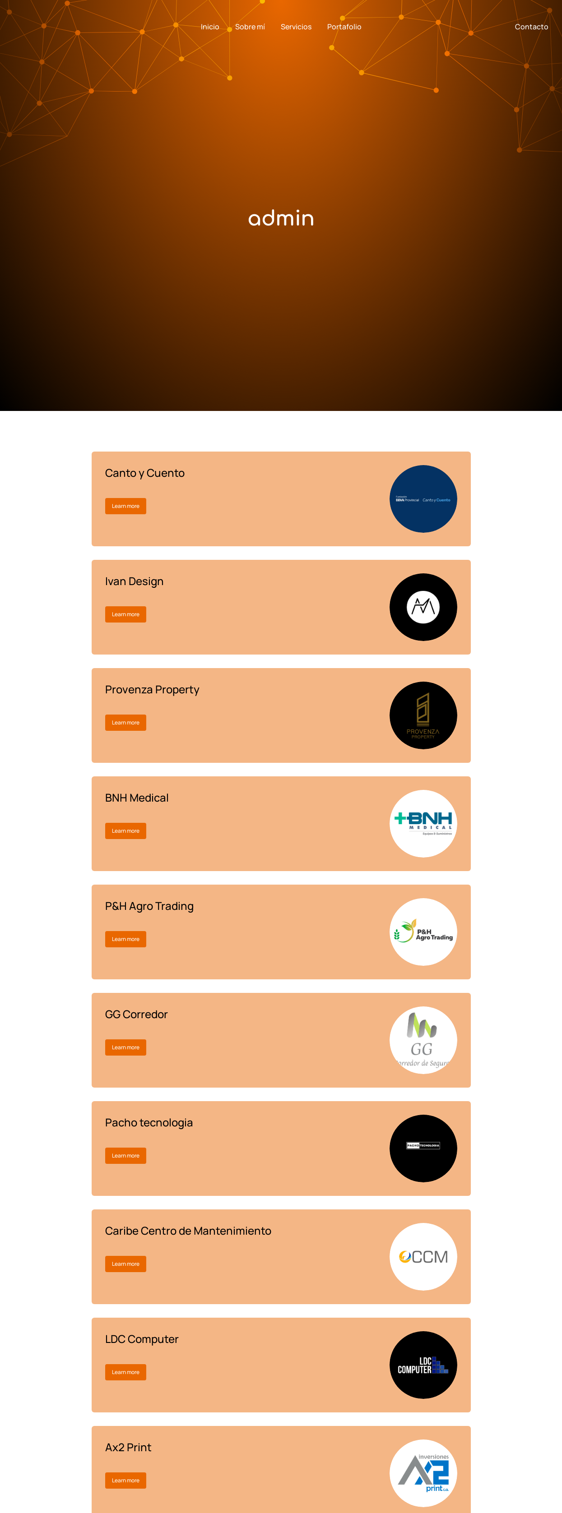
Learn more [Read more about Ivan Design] (125, 614)
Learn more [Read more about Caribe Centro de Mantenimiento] (125, 1264)
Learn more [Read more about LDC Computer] (125, 1372)
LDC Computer (142, 1338)
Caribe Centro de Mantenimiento (188, 1230)
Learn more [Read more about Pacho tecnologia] (125, 1155)
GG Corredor (136, 1013)
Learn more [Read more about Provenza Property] (125, 722)
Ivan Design (134, 580)
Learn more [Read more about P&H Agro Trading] (125, 939)
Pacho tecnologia (149, 1122)
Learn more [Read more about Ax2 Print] (125, 1480)
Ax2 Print (128, 1446)
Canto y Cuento (145, 472)
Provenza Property (152, 689)
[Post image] (423, 499)
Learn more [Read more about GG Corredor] (125, 1047)
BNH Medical (137, 797)
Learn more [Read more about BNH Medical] (125, 831)
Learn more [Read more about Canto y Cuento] (125, 506)
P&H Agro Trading (149, 905)
